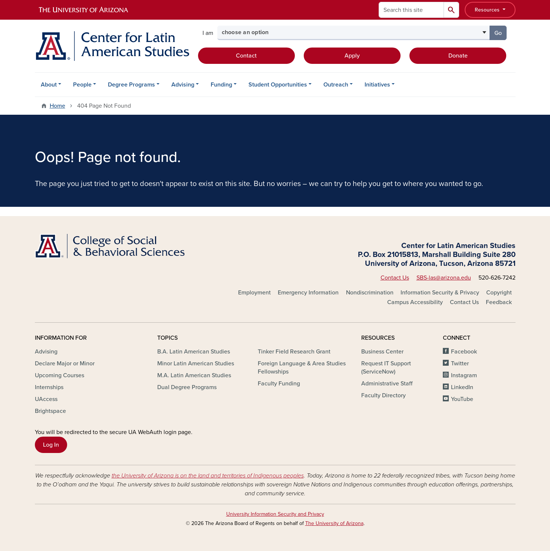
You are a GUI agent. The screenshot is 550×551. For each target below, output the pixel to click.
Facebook (464, 351)
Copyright (499, 292)
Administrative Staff (386, 383)
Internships (49, 387)
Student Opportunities (277, 84)
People (82, 84)
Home (57, 106)
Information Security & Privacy (440, 292)
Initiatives (377, 84)
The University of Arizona (334, 523)
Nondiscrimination (369, 292)
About (49, 84)
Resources (488, 10)
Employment (254, 292)
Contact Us (395, 277)
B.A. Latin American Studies (193, 351)
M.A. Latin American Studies (194, 375)
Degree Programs (131, 84)
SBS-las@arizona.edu (443, 277)
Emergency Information (308, 292)
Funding (221, 84)
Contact (246, 55)
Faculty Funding (279, 383)
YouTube (462, 399)
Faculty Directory (383, 395)
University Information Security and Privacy (275, 514)
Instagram (464, 375)
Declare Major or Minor (65, 363)
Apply (352, 55)
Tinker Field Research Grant (294, 351)
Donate (458, 55)
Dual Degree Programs (187, 387)
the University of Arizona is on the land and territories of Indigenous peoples (208, 475)
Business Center (382, 351)
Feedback (499, 302)
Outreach (335, 84)
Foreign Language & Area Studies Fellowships (302, 367)
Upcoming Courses (59, 375)
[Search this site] (411, 10)
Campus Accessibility (415, 302)
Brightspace (50, 411)
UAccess (46, 399)
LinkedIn (462, 387)
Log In (51, 445)
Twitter (460, 363)
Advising (182, 84)
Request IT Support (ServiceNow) (386, 367)
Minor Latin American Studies (195, 363)
